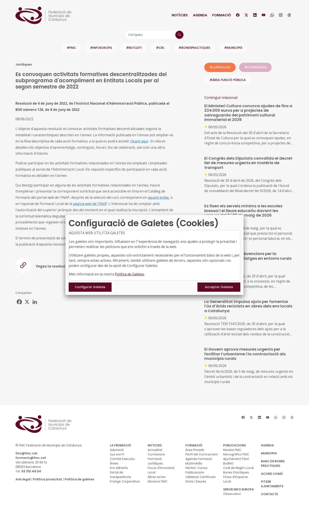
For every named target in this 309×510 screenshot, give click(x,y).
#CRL (160, 48)
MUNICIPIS (269, 453)
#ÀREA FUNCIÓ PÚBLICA (228, 80)
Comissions (156, 454)
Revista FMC (232, 450)
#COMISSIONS (255, 67)
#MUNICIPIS (233, 48)
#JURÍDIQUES (220, 67)
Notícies (180, 15)
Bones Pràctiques (236, 472)
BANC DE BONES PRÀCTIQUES (273, 463)
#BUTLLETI (134, 48)
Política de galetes (79, 479)
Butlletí (228, 463)
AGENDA (267, 445)
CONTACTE (269, 494)
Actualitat (155, 450)
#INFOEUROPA (101, 48)
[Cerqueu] (154, 35)
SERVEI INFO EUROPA (238, 489)
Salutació (117, 450)
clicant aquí (139, 141)
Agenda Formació (198, 459)
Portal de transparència (120, 474)
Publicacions (194, 472)
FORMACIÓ (193, 445)
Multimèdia (193, 463)
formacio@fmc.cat (30, 458)
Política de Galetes (129, 274)
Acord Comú (272, 474)
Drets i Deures (195, 481)
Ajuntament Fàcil (236, 459)
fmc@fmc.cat (26, 453)
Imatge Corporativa (124, 481)
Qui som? (117, 454)
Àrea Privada (194, 450)
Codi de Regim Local (238, 468)
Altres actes (156, 477)
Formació (221, 15)
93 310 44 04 (31, 471)
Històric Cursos (196, 468)
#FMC (71, 48)
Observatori (232, 494)
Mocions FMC (157, 481)
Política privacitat (47, 479)
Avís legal (22, 479)
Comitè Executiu (122, 459)
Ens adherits (119, 468)
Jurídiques (155, 463)
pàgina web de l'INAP (90, 203)
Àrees (114, 463)
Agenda (200, 15)
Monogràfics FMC (236, 454)
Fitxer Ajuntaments (272, 483)
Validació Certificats (200, 477)
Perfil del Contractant (201, 454)
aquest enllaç (158, 197)
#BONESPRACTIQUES (194, 48)
